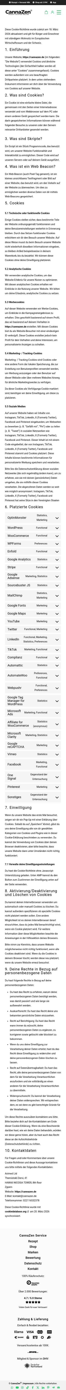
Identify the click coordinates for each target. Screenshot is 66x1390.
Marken (33, 1252)
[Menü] (57, 12)
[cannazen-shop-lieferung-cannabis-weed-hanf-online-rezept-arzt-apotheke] (18, 12)
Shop (32, 1246)
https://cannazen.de (33, 57)
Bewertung (32, 1258)
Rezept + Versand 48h (19, 2)
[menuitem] (19, 2)
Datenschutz (33, 1263)
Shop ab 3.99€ (39, 2)
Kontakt (33, 1269)
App (53, 2)
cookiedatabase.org (15, 1211)
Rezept (33, 1241)
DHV (45, 1358)
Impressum (28, 1383)
